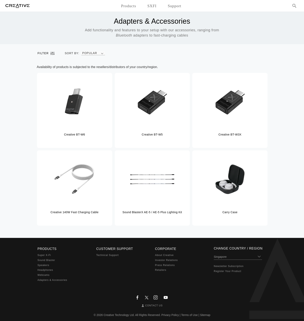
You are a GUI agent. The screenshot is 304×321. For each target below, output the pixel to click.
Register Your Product (227, 271)
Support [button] (174, 6)
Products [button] (128, 6)
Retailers (160, 270)
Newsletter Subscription (229, 266)
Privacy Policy (170, 315)
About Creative (164, 255)
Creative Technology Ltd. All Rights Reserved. (132, 315)
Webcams (44, 275)
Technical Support (107, 255)
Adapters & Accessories (52, 280)
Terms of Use (189, 315)
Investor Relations (166, 260)
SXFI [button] (151, 6)
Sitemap (205, 315)
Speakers (43, 265)
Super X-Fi (44, 255)
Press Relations (165, 265)
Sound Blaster (46, 260)
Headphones (45, 270)
